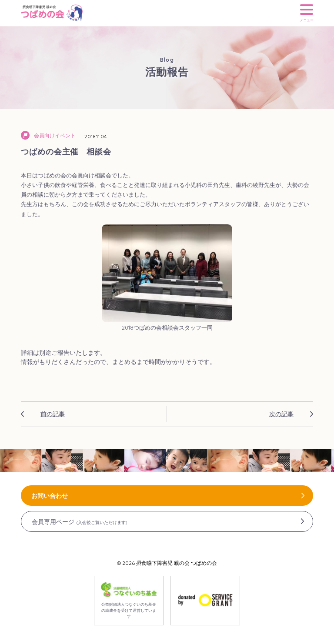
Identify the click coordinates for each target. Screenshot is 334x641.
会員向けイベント (55, 135)
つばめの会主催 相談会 (66, 152)
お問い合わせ (49, 496)
